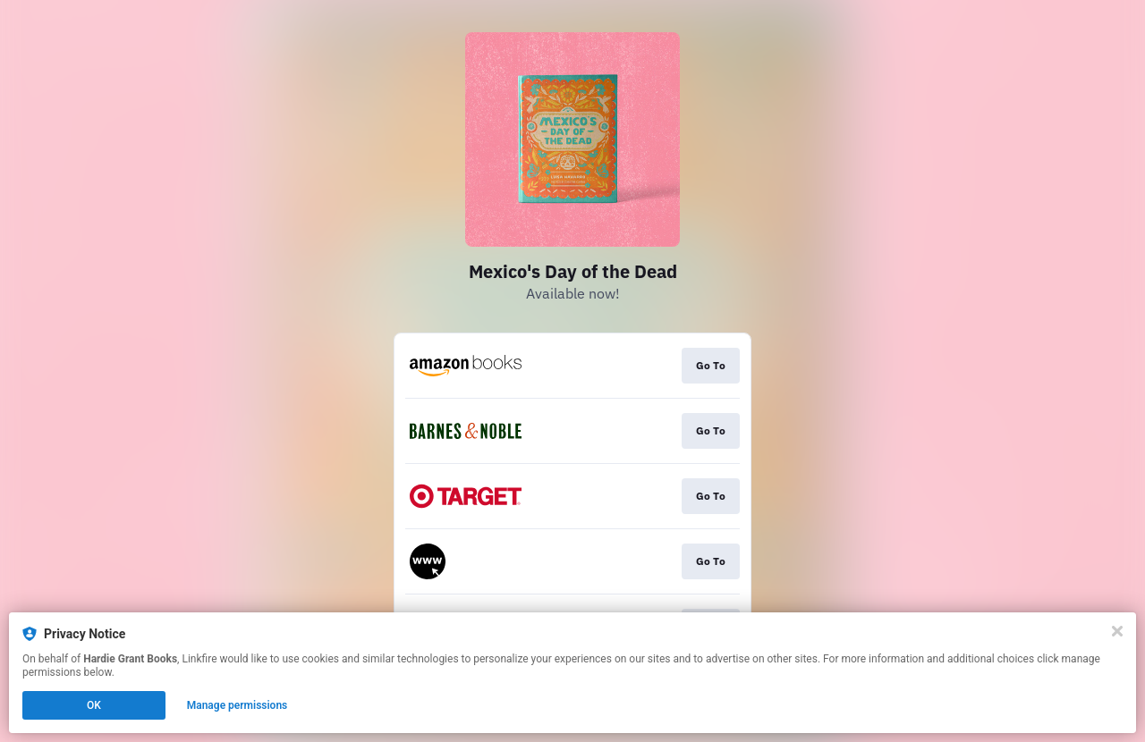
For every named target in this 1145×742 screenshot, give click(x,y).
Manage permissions (237, 705)
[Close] (1117, 631)
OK (94, 705)
